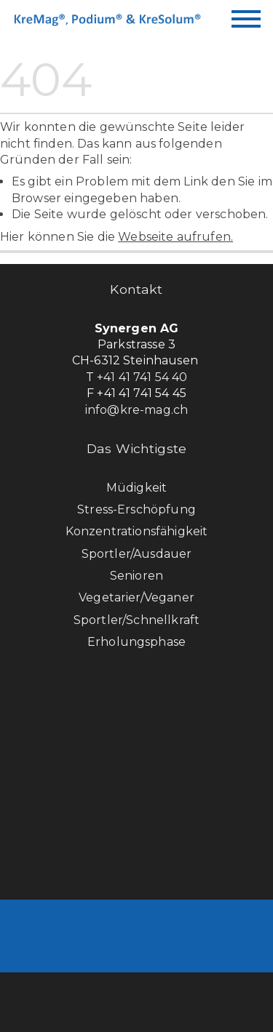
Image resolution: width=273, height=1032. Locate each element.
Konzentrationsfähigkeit (137, 531)
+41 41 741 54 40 (142, 377)
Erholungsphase (136, 642)
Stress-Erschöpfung (136, 509)
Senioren (136, 576)
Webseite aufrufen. (175, 237)
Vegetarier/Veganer (136, 597)
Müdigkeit (136, 488)
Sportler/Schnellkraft (136, 620)
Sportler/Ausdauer (137, 554)
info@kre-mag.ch (136, 410)
